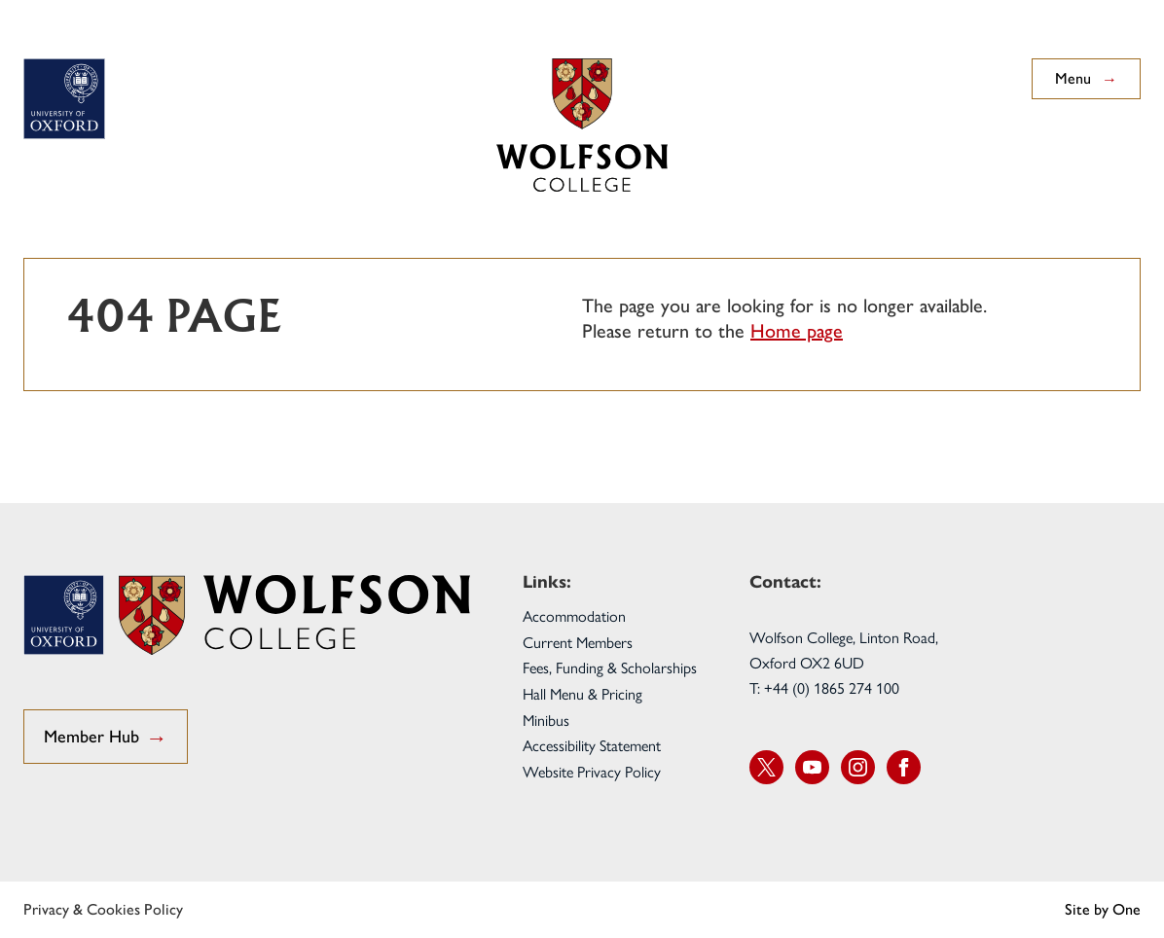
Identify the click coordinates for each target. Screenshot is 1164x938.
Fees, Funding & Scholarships (610, 667)
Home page (796, 331)
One (1126, 909)
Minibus (546, 719)
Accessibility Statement (592, 745)
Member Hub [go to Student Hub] (105, 738)
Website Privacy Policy (592, 771)
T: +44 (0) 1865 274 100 (824, 687)
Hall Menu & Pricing (582, 693)
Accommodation (574, 615)
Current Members (578, 642)
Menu (1086, 79)
